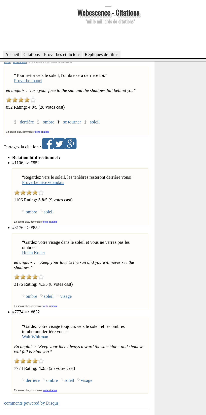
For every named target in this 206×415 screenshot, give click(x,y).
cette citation (42, 132)
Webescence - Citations (108, 12)
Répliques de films (101, 54)
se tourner (72, 121)
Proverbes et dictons (62, 54)
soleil (95, 121)
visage (66, 296)
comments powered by (31, 403)
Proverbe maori (28, 80)
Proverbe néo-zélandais (43, 182)
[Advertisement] (108, 37)
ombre (48, 121)
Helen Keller (33, 252)
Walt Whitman (35, 336)
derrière (27, 121)
